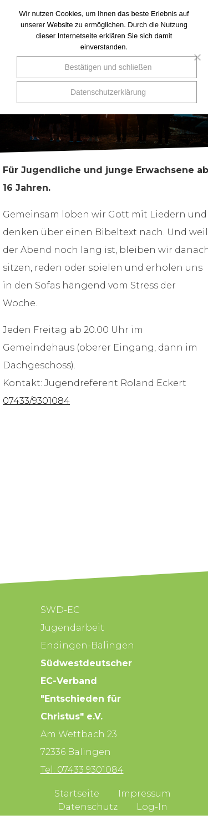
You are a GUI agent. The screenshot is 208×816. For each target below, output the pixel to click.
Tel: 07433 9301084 (82, 769)
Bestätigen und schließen (107, 67)
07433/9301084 (36, 401)
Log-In (152, 807)
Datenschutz (88, 807)
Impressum (144, 793)
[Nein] (194, 57)
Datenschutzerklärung (108, 92)
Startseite (76, 793)
